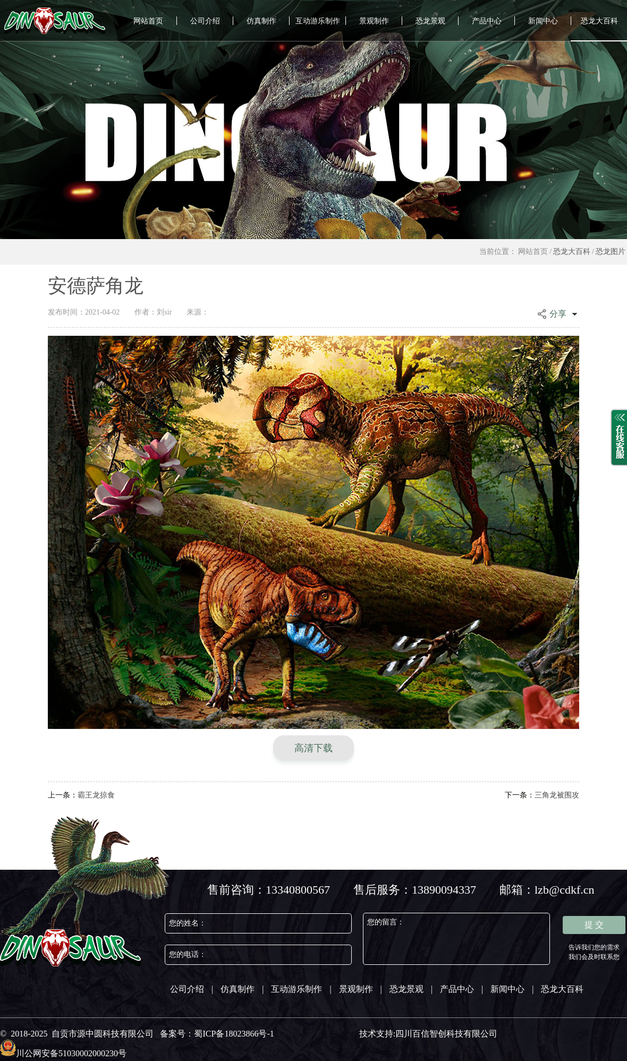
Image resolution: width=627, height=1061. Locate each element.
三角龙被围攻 (542, 795)
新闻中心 (543, 21)
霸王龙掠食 (81, 795)
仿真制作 (261, 21)
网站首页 (148, 21)
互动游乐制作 (317, 21)
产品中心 (487, 21)
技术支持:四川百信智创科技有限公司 (428, 1033)
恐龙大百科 (599, 21)
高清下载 (313, 748)
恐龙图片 (610, 252)
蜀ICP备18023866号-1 (234, 1033)
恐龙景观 (430, 21)
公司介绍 (205, 21)
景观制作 (374, 21)
